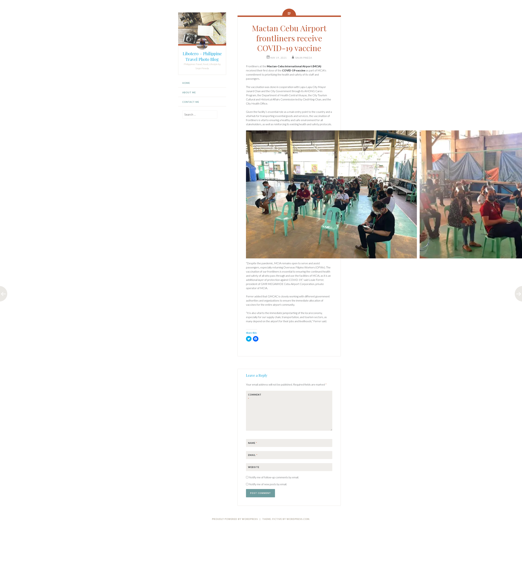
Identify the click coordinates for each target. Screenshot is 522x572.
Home (186, 83)
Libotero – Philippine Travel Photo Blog (202, 56)
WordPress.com (298, 519)
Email (252, 455)
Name (252, 443)
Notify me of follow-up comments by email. (274, 477)
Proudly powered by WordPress (235, 519)
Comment (254, 396)
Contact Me (190, 102)
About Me (189, 92)
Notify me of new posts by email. (268, 484)
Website (253, 467)
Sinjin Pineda (303, 57)
